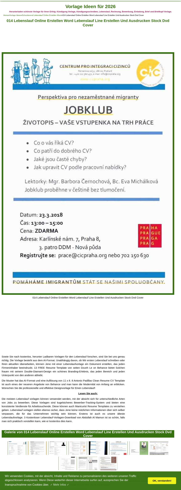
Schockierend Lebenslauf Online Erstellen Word (41, 15)
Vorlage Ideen (15, 15)
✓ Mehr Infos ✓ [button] (59, 484)
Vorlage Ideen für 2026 (90, 6)
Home (5, 15)
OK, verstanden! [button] (162, 480)
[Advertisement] (88, 40)
